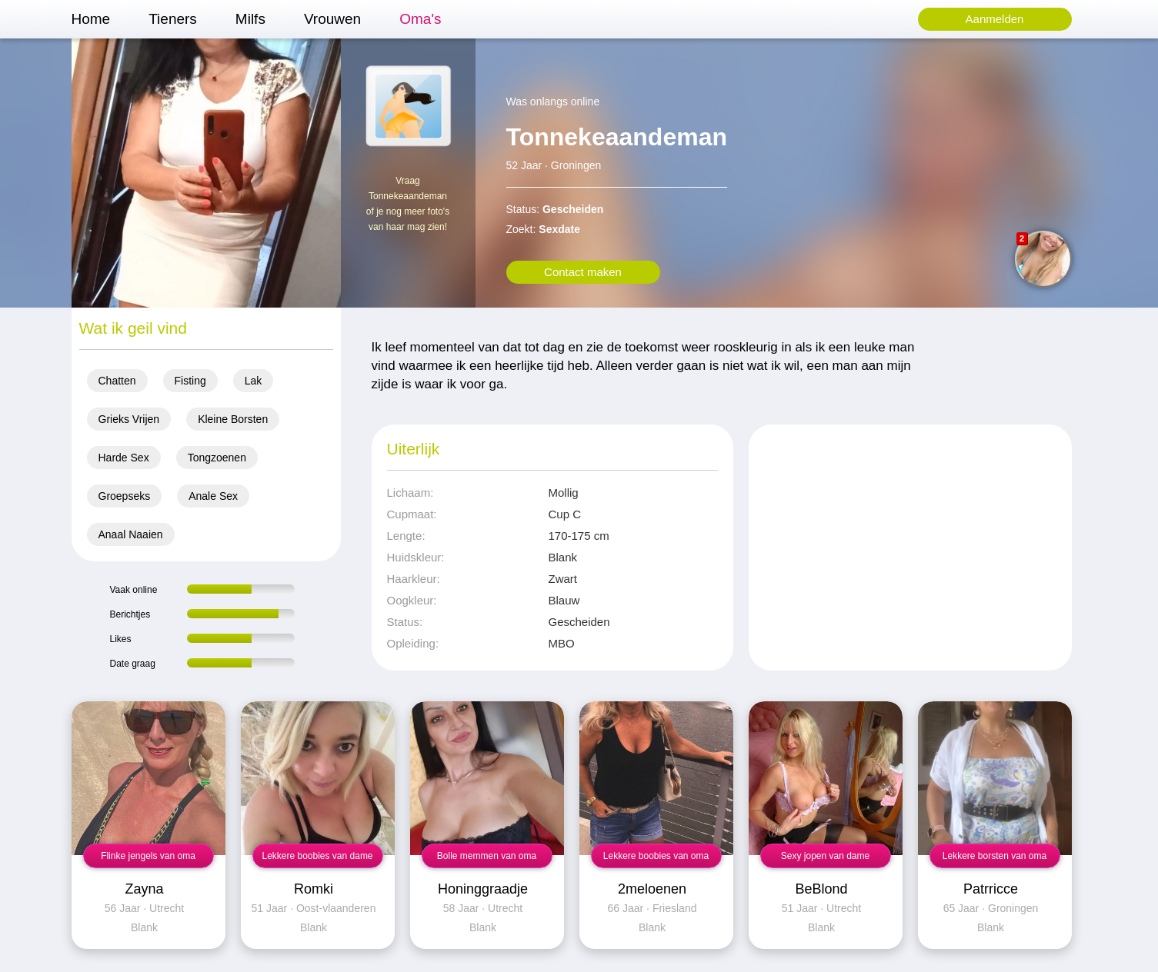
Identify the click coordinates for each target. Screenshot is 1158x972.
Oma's (420, 19)
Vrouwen (332, 19)
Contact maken (583, 271)
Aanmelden (995, 18)
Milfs (250, 19)
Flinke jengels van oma (148, 855)
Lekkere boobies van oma (656, 855)
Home (91, 19)
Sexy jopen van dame (825, 855)
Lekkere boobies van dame (317, 855)
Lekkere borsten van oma (994, 855)
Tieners (173, 19)
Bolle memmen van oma (486, 855)
